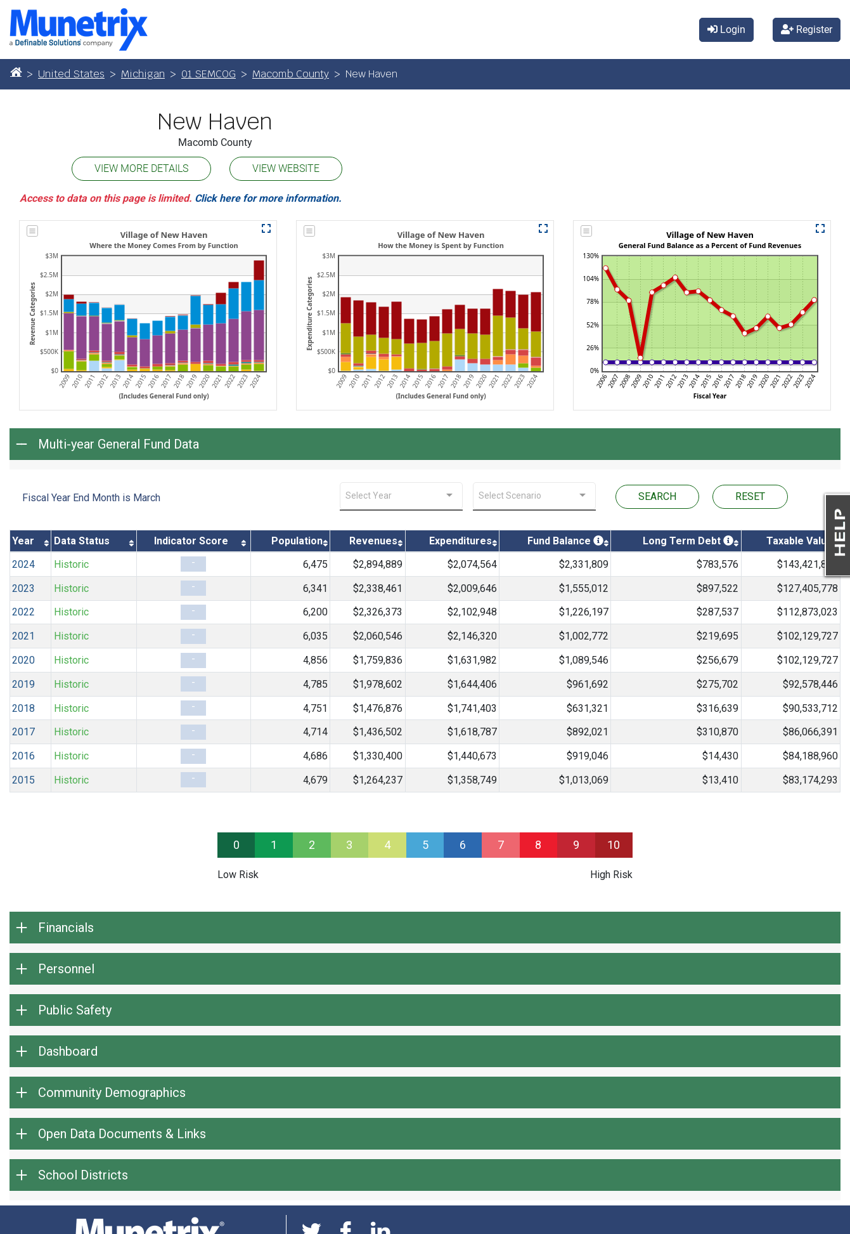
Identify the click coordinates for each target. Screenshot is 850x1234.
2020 (23, 660)
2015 (23, 780)
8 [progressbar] (538, 844)
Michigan (143, 74)
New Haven (215, 121)
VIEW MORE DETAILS (141, 168)
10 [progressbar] (613, 844)
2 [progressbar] (312, 844)
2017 (23, 732)
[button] (266, 228)
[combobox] (401, 495)
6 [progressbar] (463, 844)
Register (806, 29)
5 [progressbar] (425, 844)
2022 (23, 612)
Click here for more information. (268, 198)
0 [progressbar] (236, 844)
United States (71, 74)
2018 (23, 708)
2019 (23, 684)
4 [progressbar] (387, 844)
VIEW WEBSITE (285, 168)
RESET (750, 496)
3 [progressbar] (349, 844)
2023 (23, 588)
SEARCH (657, 496)
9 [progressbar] (576, 844)
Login (726, 29)
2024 (23, 564)
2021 (23, 636)
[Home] (16, 72)
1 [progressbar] (274, 844)
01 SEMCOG (208, 74)
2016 (23, 756)
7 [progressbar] (501, 844)
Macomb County (290, 74)
